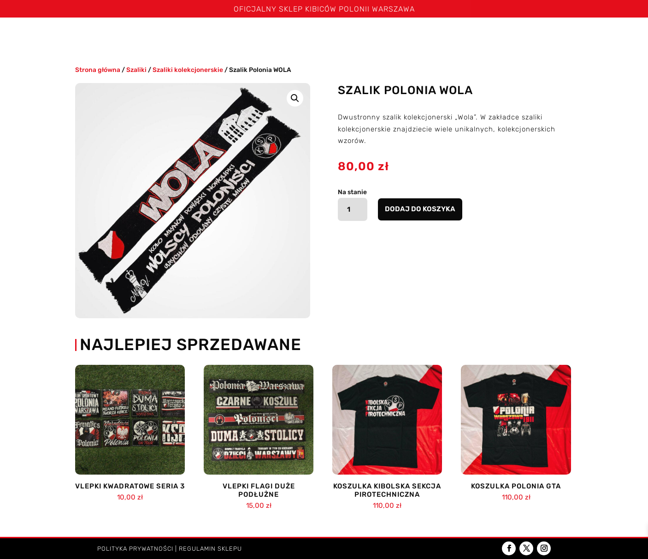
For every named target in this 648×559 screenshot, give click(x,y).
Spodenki (247, 36)
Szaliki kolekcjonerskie (188, 69)
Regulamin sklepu (210, 548)
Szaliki (146, 36)
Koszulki (195, 36)
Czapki (348, 36)
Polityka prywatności (135, 548)
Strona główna (60, 36)
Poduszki (441, 36)
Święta (111, 36)
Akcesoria (496, 36)
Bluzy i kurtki (300, 36)
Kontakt (591, 36)
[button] (295, 98)
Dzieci (546, 36)
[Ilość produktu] (353, 209)
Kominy (393, 36)
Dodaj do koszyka (420, 209)
